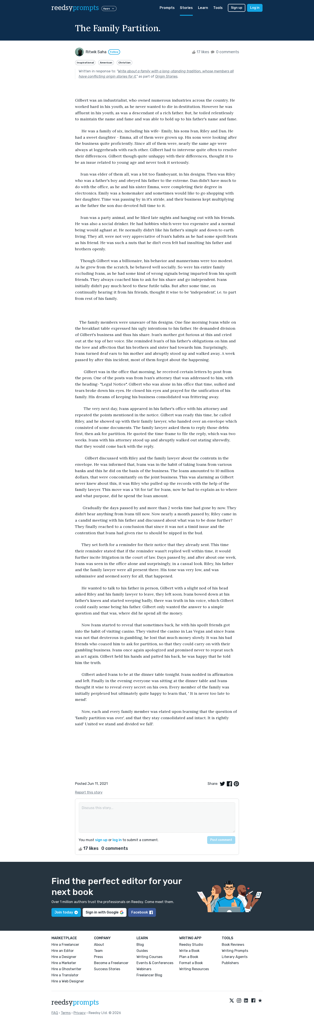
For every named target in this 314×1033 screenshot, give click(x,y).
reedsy (75, 1002)
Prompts (167, 8)
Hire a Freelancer (65, 945)
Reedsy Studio (191, 945)
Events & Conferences (155, 963)
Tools (218, 8)
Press (98, 957)
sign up (101, 840)
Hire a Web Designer (67, 981)
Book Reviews (233, 945)
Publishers (230, 963)
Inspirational (85, 62)
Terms (66, 1013)
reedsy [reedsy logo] (75, 8)
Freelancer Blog (149, 975)
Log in (254, 8)
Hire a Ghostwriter (66, 969)
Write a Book (189, 951)
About (99, 945)
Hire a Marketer (63, 963)
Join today (66, 912)
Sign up (236, 8)
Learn (203, 8)
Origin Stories (166, 76)
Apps (109, 8)
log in (117, 840)
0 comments (224, 52)
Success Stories (107, 969)
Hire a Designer (63, 957)
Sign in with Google (104, 912)
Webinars (144, 969)
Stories (186, 8)
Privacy (79, 1013)
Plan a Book (188, 957)
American (106, 62)
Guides (142, 951)
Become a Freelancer (111, 963)
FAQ (54, 1013)
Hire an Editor (62, 951)
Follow (114, 51)
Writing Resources (194, 969)
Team (98, 951)
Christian (124, 62)
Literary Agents (234, 957)
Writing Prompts (235, 951)
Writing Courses (149, 957)
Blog (140, 945)
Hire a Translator (64, 975)
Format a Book (191, 963)
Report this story (88, 792)
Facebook (142, 912)
